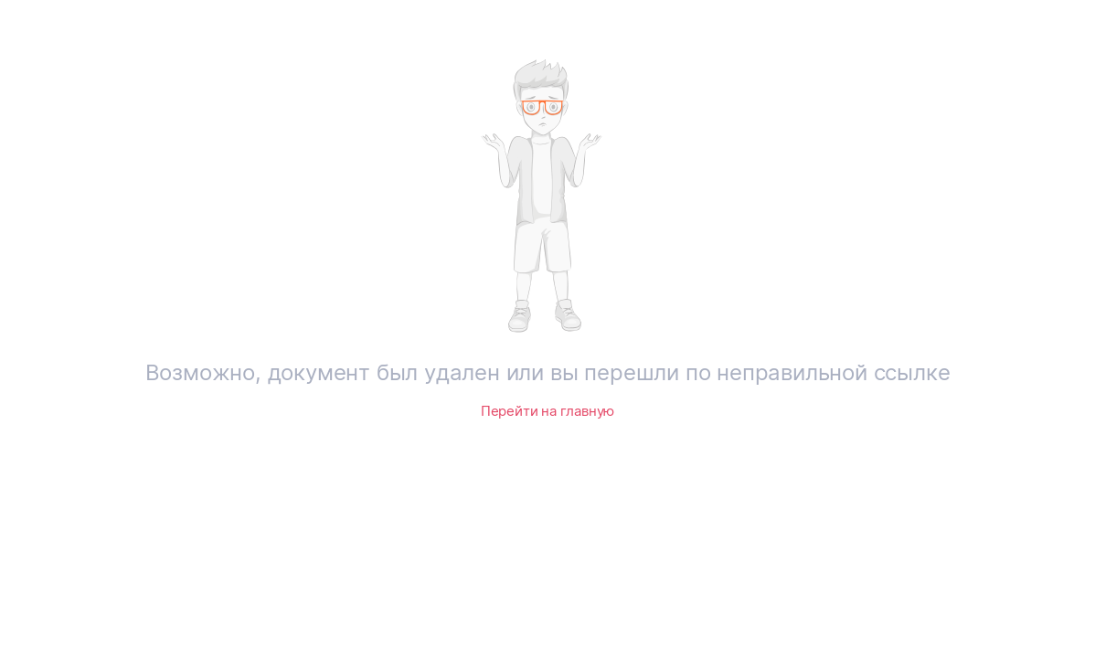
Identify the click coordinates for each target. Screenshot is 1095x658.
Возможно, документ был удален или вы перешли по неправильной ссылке (548, 372)
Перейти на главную (547, 410)
